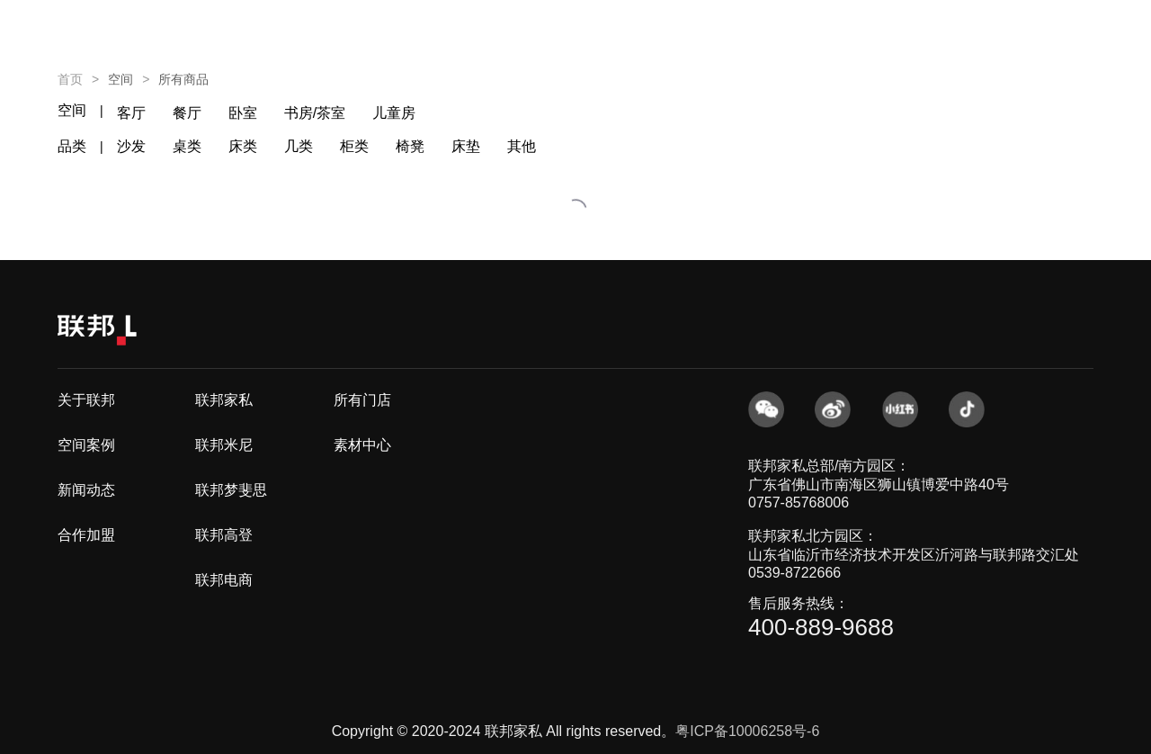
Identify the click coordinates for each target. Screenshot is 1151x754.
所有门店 (362, 400)
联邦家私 (224, 400)
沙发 (131, 146)
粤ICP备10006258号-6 (747, 731)
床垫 (465, 146)
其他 (521, 146)
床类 (242, 146)
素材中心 (362, 445)
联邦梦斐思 (231, 490)
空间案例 (86, 445)
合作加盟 (86, 535)
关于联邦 (86, 400)
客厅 (131, 113)
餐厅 (187, 113)
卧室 (242, 113)
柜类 (354, 146)
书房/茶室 (314, 113)
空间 (72, 110)
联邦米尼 (224, 445)
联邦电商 (224, 580)
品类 (72, 146)
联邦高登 (224, 535)
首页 (70, 79)
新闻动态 (86, 490)
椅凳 (410, 146)
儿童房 (393, 113)
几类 (298, 146)
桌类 (187, 146)
